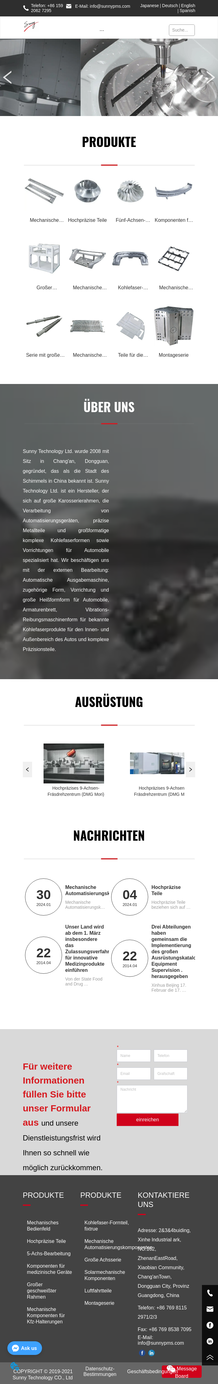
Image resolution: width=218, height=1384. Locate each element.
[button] (101, 30)
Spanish (187, 10)
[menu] (102, 30)
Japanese (149, 5)
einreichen (147, 1119)
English (188, 5)
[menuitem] (102, 30)
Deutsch (170, 5)
